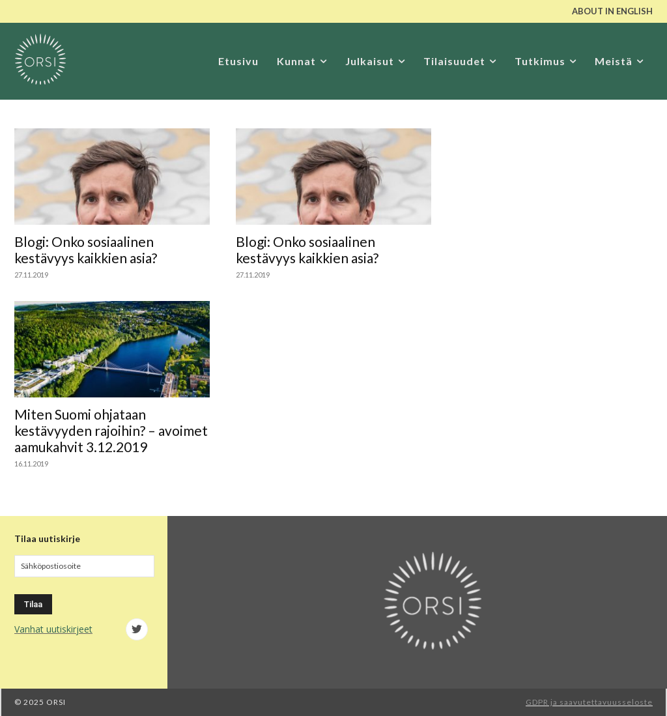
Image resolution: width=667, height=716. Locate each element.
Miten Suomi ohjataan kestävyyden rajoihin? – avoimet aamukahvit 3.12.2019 (111, 430)
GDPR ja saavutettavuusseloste (589, 702)
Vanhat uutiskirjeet (53, 629)
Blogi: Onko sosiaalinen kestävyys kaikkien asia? (85, 249)
